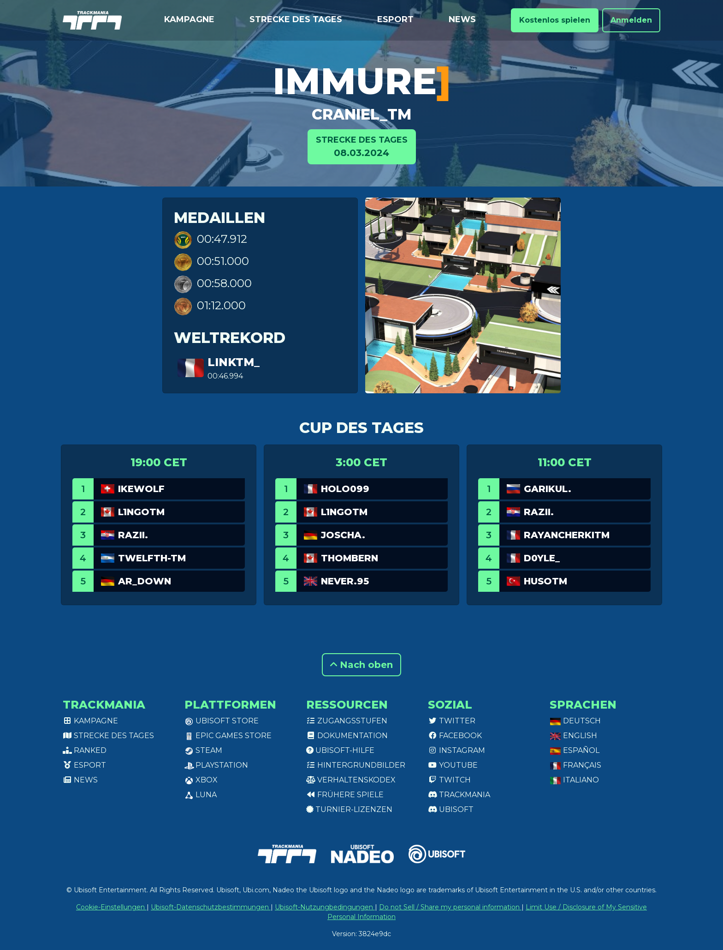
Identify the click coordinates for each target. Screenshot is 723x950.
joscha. (343, 535)
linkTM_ (233, 362)
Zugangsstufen (346, 720)
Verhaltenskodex (351, 780)
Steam (203, 750)
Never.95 (345, 581)
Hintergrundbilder (355, 765)
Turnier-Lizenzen (349, 809)
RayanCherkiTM (567, 535)
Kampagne (189, 19)
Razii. (133, 535)
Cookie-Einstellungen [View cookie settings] (111, 907)
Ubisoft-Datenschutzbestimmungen (211, 907)
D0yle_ (542, 558)
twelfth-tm (152, 558)
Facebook (455, 735)
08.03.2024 (362, 146)
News (462, 19)
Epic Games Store (228, 735)
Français (575, 765)
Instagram (456, 750)
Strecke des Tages (295, 19)
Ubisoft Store (221, 720)
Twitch (449, 780)
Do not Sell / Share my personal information (450, 907)
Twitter (451, 720)
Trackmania (459, 794)
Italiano (574, 780)
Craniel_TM (361, 114)
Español (574, 750)
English (573, 735)
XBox (201, 780)
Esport (395, 19)
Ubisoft (451, 809)
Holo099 (345, 488)
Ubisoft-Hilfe (340, 750)
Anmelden (631, 20)
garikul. (547, 488)
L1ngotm (141, 511)
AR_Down (144, 581)
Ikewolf (141, 488)
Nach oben (361, 664)
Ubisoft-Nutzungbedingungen (325, 907)
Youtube (453, 765)
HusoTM (545, 581)
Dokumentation (347, 735)
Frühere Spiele (345, 794)
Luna (200, 794)
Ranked (85, 750)
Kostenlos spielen (554, 20)
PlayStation (216, 765)
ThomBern (349, 558)
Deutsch (575, 720)
